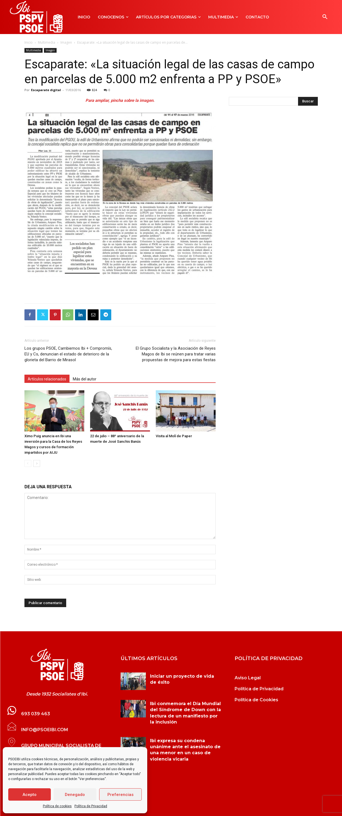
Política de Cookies (256, 699)
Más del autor (84, 379)
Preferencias (120, 794)
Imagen (66, 42)
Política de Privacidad (90, 806)
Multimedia (46, 42)
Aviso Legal (248, 677)
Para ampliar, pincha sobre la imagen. (119, 100)
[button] (325, 17)
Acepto (30, 794)
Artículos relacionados (47, 379)
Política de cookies (57, 806)
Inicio (28, 42)
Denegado (75, 794)
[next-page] (36, 463)
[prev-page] (27, 463)
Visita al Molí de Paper (174, 436)
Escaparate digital (46, 90)
